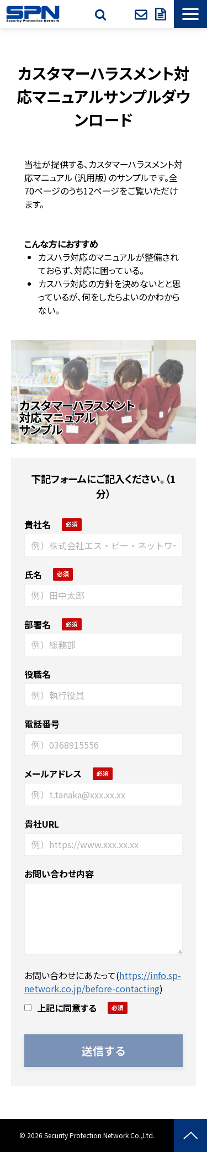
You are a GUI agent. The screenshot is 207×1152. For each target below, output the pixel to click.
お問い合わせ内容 (59, 873)
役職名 (37, 674)
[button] (190, 14)
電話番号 (42, 723)
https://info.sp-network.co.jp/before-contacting (102, 982)
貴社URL (41, 823)
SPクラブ (122, 14)
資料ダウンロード (161, 14)
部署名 (37, 624)
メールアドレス (53, 773)
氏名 (33, 574)
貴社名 (37, 524)
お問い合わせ (142, 14)
